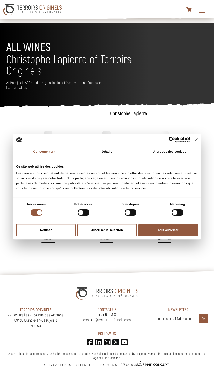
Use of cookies (84, 365)
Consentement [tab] (44, 152)
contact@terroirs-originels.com (107, 319)
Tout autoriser (168, 230)
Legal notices (108, 365)
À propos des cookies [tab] (169, 152)
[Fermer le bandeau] (196, 139)
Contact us (107, 309)
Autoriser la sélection (107, 230)
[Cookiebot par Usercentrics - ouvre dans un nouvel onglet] (172, 140)
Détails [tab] (107, 152)
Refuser (46, 230)
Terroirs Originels (58, 365)
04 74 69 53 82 (107, 314)
